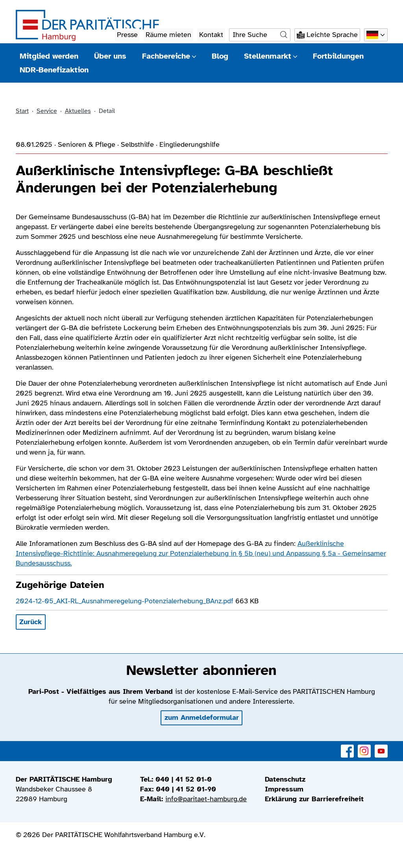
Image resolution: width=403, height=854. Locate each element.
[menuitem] (326, 779)
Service (47, 111)
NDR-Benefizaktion (54, 70)
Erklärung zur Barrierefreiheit (314, 799)
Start (22, 111)
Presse (127, 34)
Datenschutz (285, 779)
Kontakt (211, 34)
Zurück (30, 621)
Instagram (364, 747)
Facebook (347, 747)
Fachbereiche (169, 56)
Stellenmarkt (270, 56)
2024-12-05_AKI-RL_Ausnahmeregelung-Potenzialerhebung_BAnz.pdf (125, 601)
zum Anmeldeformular (202, 717)
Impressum (284, 789)
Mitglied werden (49, 56)
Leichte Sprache (332, 34)
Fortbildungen (338, 56)
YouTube (381, 747)
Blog (220, 56)
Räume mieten (168, 34)
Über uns (110, 56)
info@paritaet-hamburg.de (206, 799)
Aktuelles (78, 111)
